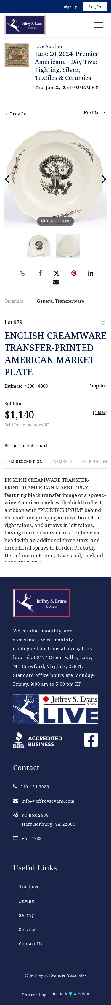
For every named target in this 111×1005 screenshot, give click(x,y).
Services (28, 929)
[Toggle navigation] (99, 25)
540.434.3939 (31, 787)
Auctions (28, 887)
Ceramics (14, 301)
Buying (26, 901)
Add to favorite (103, 323)
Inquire (98, 386)
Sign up (71, 6)
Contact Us (30, 943)
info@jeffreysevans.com (43, 801)
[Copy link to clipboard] (22, 273)
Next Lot (94, 112)
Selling (26, 915)
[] (100, 412)
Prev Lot (17, 114)
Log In (95, 6)
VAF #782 (27, 838)
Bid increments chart (25, 445)
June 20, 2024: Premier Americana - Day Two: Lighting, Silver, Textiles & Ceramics (67, 66)
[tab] (23, 464)
